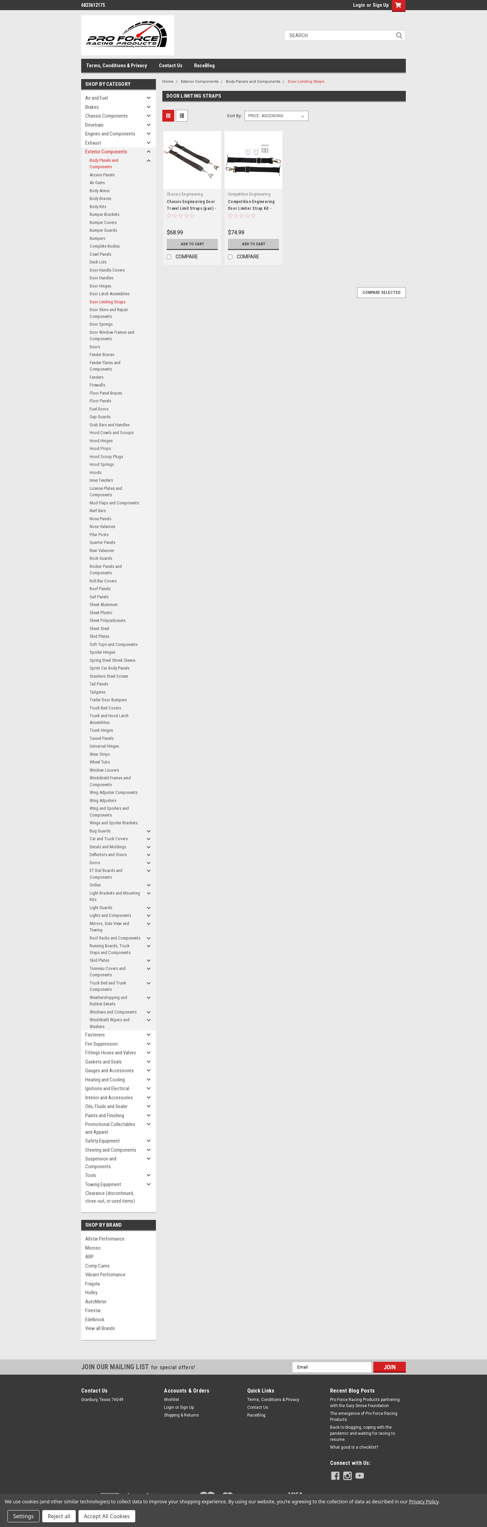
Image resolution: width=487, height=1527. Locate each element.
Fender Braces (102, 354)
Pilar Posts (99, 534)
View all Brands (100, 1328)
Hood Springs (102, 464)
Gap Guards (100, 416)
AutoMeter (96, 1302)
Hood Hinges (101, 440)
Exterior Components (106, 152)
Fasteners (95, 1035)
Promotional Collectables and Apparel (110, 1128)
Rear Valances (102, 550)
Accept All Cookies (107, 1516)
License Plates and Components (106, 492)
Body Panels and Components (104, 164)
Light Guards (101, 907)
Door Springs (101, 324)
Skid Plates (99, 636)
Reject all (59, 1516)
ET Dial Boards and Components (106, 874)
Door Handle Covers (107, 270)
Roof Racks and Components (115, 938)
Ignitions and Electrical (107, 1088)
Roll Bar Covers (103, 580)
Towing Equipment (103, 1184)
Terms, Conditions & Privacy (116, 65)
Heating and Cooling (105, 1080)
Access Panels (102, 174)
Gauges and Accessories (109, 1071)
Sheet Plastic (101, 612)
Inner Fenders (101, 480)
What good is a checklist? (354, 1447)
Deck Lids (98, 262)
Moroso (93, 1248)
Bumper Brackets (104, 214)
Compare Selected (381, 292)
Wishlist (171, 1399)
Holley (91, 1293)
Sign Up (381, 5)
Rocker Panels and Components (106, 570)
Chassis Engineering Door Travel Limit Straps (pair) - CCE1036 (191, 208)
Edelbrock (95, 1320)
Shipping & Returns (181, 1415)
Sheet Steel (99, 628)
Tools (90, 1175)
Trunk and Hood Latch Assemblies (109, 719)
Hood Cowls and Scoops (112, 432)
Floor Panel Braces (106, 393)
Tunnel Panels (102, 738)
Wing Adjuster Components (114, 792)
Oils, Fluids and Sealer (106, 1106)
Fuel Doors (99, 408)
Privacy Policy (423, 1501)
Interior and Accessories (109, 1098)
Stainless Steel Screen (109, 676)
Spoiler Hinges (102, 652)
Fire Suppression (101, 1044)
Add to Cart (192, 244)
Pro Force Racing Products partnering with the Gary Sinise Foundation (365, 1402)
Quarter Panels (102, 542)
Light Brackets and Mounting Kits (115, 896)
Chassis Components (106, 116)
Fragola (92, 1284)
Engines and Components (110, 134)
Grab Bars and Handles (110, 424)
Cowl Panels (100, 254)
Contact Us (170, 65)
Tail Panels (99, 683)
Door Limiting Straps (107, 301)
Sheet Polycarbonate (107, 620)
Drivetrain (94, 125)
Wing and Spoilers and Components (109, 812)
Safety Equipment (102, 1141)
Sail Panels (99, 596)
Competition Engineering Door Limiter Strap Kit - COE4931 (251, 208)
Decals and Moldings (108, 846)
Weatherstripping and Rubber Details (108, 1001)
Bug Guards (100, 830)
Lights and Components (110, 915)
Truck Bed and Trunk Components (108, 986)
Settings (23, 1516)
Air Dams (97, 182)
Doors (95, 346)
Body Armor (100, 190)
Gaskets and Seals (103, 1062)
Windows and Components (113, 1012)
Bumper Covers (103, 222)
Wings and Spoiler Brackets (114, 822)
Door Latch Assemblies (110, 293)
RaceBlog (204, 65)
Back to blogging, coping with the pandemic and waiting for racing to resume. (362, 1433)
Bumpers (97, 238)
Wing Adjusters (103, 800)
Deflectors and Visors (108, 854)
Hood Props (100, 448)
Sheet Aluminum (104, 604)
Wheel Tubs (100, 762)
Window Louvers (104, 770)
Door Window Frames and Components (112, 336)
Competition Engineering (249, 194)
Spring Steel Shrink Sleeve (112, 660)
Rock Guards (101, 558)
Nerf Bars (98, 510)
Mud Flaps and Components (114, 502)
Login (359, 5)
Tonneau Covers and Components (107, 972)
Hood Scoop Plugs (106, 456)
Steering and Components (110, 1150)
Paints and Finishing (104, 1115)
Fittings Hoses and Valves (110, 1053)
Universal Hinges (104, 746)
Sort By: (234, 115)
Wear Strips (100, 754)
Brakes (92, 107)
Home (167, 81)
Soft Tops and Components (114, 644)
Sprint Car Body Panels (110, 668)
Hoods (95, 472)
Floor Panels (100, 400)
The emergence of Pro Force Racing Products (363, 1416)
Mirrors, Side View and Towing (109, 927)
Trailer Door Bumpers (108, 699)
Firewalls (97, 384)
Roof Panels (100, 588)
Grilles (95, 884)
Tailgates (98, 692)
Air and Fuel (96, 98)
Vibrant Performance (105, 1275)
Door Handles (101, 277)
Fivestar (93, 1310)
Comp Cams (97, 1266)
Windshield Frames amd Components (110, 781)
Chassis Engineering (185, 194)
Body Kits (98, 206)
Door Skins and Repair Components (109, 313)
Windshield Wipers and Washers (110, 1023)
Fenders (96, 377)
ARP (89, 1257)
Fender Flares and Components (105, 366)
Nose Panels (100, 518)
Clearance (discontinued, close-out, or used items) (110, 1197)
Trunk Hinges (101, 730)
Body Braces (100, 198)
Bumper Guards (103, 230)
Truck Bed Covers (105, 707)
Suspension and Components (100, 1163)
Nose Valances (102, 526)
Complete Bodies (105, 246)
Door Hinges (100, 286)
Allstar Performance (104, 1239)
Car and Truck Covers (109, 838)
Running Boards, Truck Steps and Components (110, 949)
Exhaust (93, 143)
